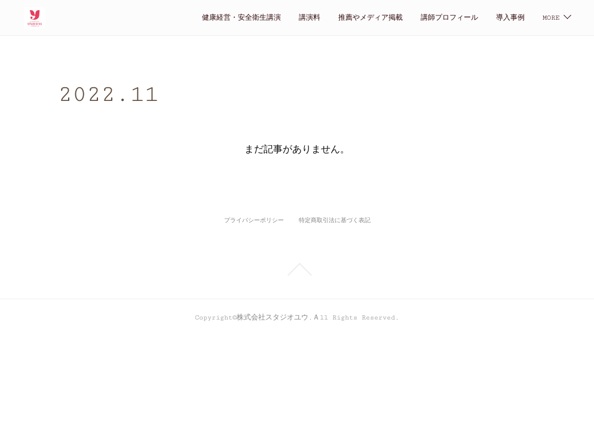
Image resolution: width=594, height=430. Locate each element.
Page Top (297, 269)
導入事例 (406, 18)
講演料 (205, 18)
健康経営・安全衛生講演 (137, 18)
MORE (551, 18)
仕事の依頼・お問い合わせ (482, 18)
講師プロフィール (345, 18)
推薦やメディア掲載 (266, 18)
